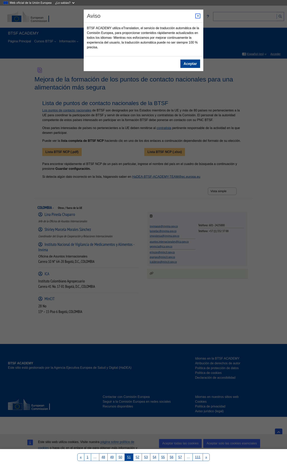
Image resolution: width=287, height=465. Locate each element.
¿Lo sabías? (65, 2)
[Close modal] (198, 16)
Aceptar (190, 64)
